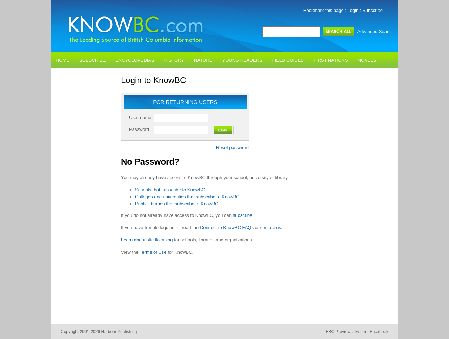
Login (353, 10)
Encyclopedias (134, 60)
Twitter (360, 331)
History (174, 60)
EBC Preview (338, 331)
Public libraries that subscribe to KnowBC (177, 203)
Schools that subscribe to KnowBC (170, 189)
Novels (367, 60)
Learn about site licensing (147, 239)
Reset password (232, 147)
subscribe (243, 215)
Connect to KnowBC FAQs (227, 227)
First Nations (331, 60)
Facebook (379, 331)
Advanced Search (375, 31)
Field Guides (288, 60)
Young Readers (242, 60)
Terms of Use (153, 252)
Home (62, 60)
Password (139, 129)
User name (140, 117)
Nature (203, 60)
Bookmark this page (323, 10)
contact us (270, 227)
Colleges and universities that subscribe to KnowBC (187, 196)
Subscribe (372, 10)
